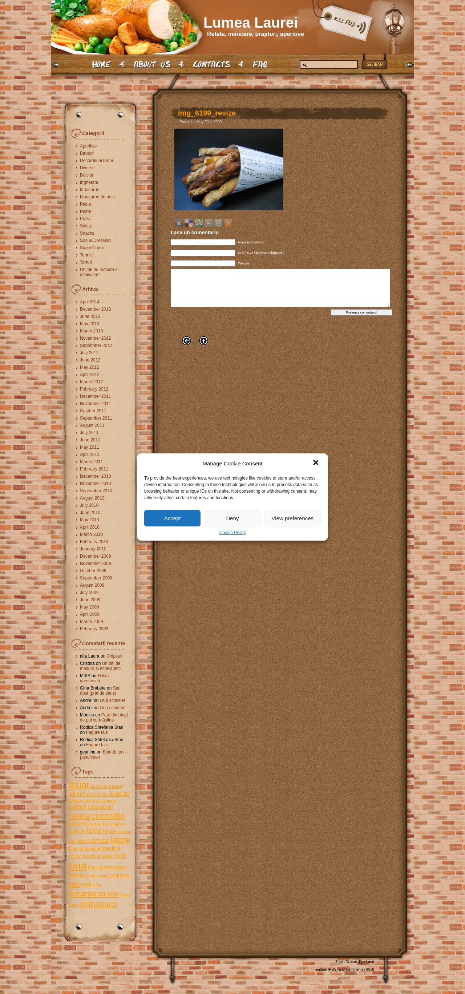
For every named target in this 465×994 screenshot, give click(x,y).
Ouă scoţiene (113, 700)
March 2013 (91, 331)
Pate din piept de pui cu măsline (104, 717)
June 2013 (90, 316)
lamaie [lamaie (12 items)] (100, 840)
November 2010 (95, 483)
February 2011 (94, 469)
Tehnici (86, 255)
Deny (232, 518)
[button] (316, 463)
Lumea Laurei (250, 23)
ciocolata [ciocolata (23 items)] (108, 815)
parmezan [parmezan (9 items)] (113, 867)
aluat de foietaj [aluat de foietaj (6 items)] (106, 786)
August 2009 (92, 585)
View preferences (293, 518)
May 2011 (89, 447)
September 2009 (96, 578)
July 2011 (89, 432)
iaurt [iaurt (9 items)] (83, 840)
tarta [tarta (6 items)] (74, 905)
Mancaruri (89, 189)
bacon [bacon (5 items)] (103, 794)
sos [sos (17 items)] (112, 893)
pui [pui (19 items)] (74, 883)
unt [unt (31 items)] (86, 903)
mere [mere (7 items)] (75, 856)
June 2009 (90, 599)
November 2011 (95, 403)
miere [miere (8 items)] (89, 856)
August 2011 (92, 425)
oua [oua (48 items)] (78, 866)
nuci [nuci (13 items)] (120, 855)
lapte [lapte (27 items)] (120, 840)
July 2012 (89, 352)
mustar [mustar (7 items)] (105, 856)
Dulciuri (87, 175)
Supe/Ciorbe (92, 247)
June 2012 (90, 360)
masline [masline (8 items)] (111, 848)
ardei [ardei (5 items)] (91, 794)
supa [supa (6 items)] (124, 894)
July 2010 (89, 505)
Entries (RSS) (326, 969)
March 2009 (91, 621)
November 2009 (95, 563)
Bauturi (87, 153)
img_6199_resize (207, 113)
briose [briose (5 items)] (75, 800)
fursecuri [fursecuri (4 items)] (123, 831)
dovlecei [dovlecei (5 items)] (77, 831)
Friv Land (366, 962)
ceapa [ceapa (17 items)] (79, 816)
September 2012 (96, 345)
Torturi (86, 262)
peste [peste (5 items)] (91, 875)
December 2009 (95, 556)
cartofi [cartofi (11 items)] (78, 807)
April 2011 (90, 454)
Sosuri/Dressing (95, 240)
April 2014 (90, 301)
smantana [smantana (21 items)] (87, 893)
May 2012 (89, 367)
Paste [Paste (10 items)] (77, 875)
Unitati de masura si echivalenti (99, 272)
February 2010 (94, 541)
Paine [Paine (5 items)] (93, 867)
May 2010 (89, 519)
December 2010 (95, 476)
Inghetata (89, 182)
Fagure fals (97, 732)
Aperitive (88, 146)
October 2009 (93, 570)
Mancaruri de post (97, 196)
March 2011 (91, 461)
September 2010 (96, 490)
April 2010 (90, 527)
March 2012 (91, 381)
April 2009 (90, 614)
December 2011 (95, 396)
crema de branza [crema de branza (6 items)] (106, 824)
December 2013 (95, 309)
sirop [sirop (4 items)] (97, 885)
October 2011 (93, 410)
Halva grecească (94, 678)
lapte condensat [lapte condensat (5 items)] (84, 848)
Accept (172, 518)
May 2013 (89, 323)
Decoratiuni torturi (97, 160)
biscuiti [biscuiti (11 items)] (120, 793)
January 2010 (93, 548)
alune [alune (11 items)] (77, 793)
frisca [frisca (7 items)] (109, 831)
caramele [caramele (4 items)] (109, 801)
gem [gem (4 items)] (73, 841)
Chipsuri (114, 656)
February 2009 (94, 628)
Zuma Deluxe (346, 962)
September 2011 (96, 418)
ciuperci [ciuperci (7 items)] (78, 824)
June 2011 (90, 440)
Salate (86, 226)
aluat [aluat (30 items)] (79, 785)
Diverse (87, 167)
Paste (85, 211)
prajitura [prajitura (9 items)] (119, 875)
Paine (85, 204)
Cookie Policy (232, 532)
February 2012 (94, 389)
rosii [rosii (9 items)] (86, 884)
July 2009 (89, 592)
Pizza (85, 218)
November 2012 (95, 338)
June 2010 (90, 512)
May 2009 (89, 607)
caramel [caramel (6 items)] (91, 800)
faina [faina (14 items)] (94, 831)
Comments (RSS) (360, 969)
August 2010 (92, 498)
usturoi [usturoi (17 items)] (105, 904)
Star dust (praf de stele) (100, 691)
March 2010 (91, 534)
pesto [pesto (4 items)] (102, 876)
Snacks (87, 233)
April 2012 (90, 374)
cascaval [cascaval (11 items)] (100, 807)
